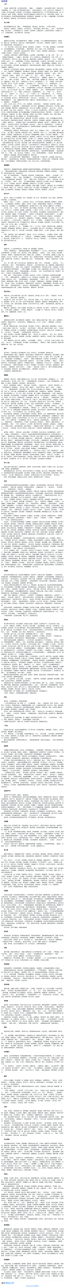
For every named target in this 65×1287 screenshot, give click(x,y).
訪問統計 (36, 1286)
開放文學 (10, 1283)
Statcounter (29, 1286)
